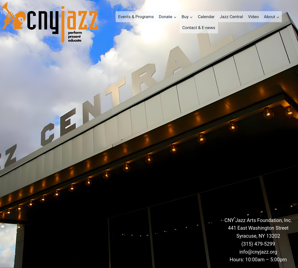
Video (253, 16)
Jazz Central (231, 16)
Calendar (206, 16)
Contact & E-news (198, 27)
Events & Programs (136, 16)
